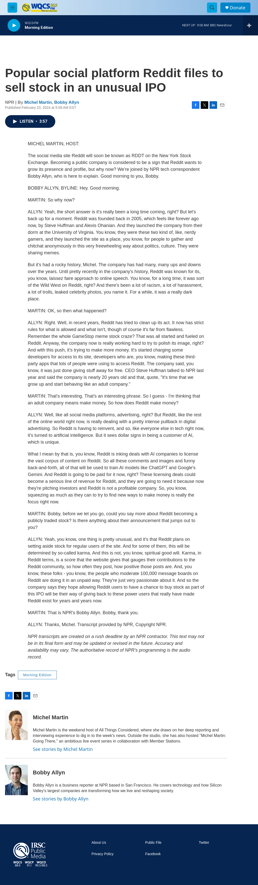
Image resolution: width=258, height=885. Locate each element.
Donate (237, 7)
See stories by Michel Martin (63, 749)
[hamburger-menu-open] (12, 8)
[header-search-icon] (212, 8)
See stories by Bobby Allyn (60, 799)
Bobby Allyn (66, 102)
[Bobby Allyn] (16, 780)
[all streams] (250, 25)
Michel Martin (38, 102)
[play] (14, 25)
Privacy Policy (103, 854)
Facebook (153, 854)
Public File (153, 843)
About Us (99, 843)
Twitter (204, 843)
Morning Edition (37, 675)
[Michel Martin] (16, 725)
